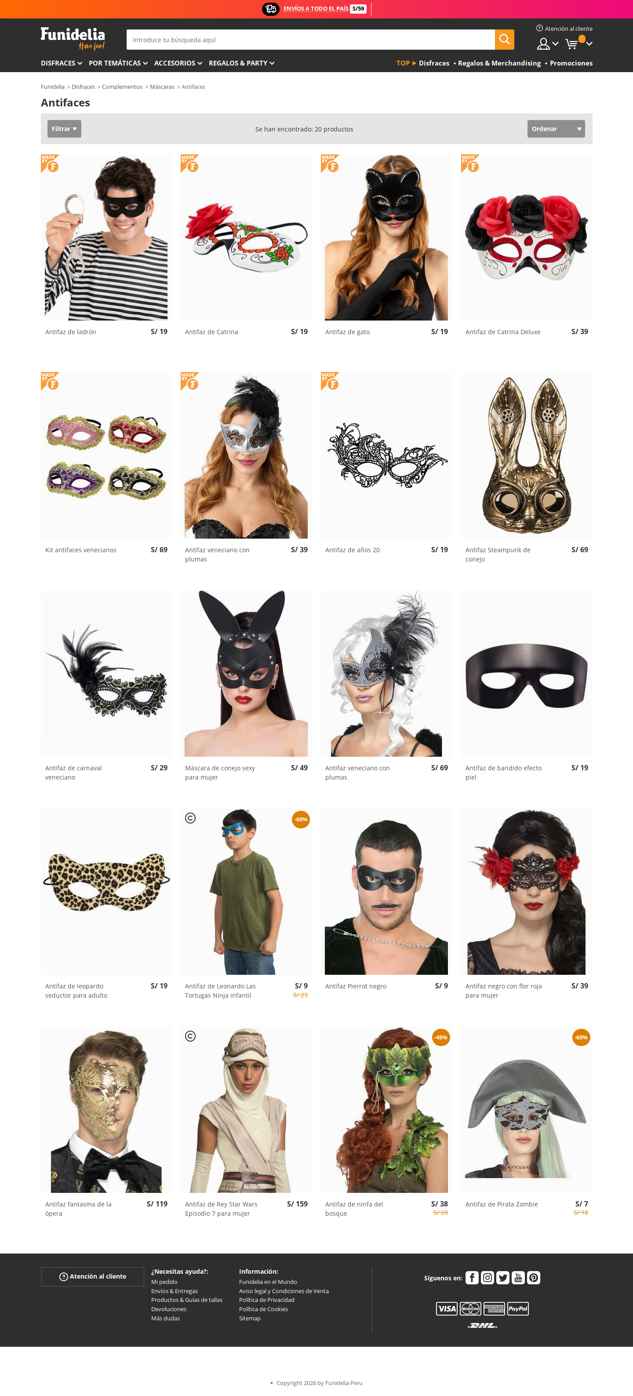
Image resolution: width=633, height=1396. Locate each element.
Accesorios (174, 62)
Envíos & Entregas (174, 1291)
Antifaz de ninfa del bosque (354, 1208)
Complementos (122, 87)
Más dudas (165, 1318)
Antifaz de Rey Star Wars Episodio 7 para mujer (221, 1208)
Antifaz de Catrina (211, 332)
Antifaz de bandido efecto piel (504, 772)
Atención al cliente (92, 1276)
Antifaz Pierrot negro (355, 986)
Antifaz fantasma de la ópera (78, 1208)
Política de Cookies (263, 1309)
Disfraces (58, 62)
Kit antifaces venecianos (80, 550)
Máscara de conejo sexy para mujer (220, 772)
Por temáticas (115, 62)
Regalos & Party (238, 62)
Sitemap (250, 1318)
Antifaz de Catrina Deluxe (503, 332)
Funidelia (53, 87)
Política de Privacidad (267, 1300)
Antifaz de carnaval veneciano (73, 772)
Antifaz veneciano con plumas (217, 554)
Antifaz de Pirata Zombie (502, 1204)
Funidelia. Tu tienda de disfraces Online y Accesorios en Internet (73, 39)
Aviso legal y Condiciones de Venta (284, 1291)
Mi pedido (164, 1282)
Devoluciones (168, 1309)
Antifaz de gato (347, 332)
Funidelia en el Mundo (268, 1282)
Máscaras (162, 87)
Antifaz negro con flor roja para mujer (504, 990)
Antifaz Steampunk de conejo (498, 554)
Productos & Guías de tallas (186, 1300)
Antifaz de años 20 (352, 550)
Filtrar (61, 128)
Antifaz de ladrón (70, 332)
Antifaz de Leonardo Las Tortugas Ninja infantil (220, 990)
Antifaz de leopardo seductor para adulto (76, 990)
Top (403, 62)
